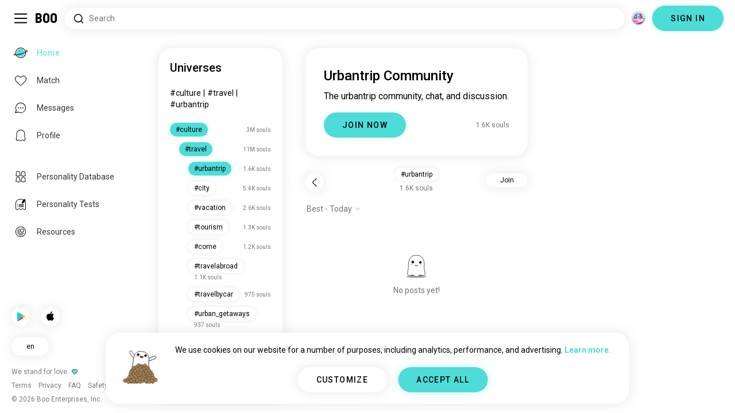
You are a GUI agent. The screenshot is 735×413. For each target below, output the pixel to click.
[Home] (47, 18)
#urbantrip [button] (416, 174)
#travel (220, 93)
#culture (185, 93)
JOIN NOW (365, 125)
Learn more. (587, 349)
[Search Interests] (345, 18)
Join (507, 180)
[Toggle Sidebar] (21, 18)
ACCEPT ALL (442, 379)
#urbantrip (189, 104)
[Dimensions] (638, 18)
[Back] (314, 182)
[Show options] (334, 209)
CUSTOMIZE (342, 379)
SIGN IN (688, 18)
